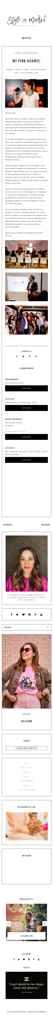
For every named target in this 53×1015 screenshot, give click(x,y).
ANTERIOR (45, 524)
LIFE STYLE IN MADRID (26, 790)
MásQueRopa (11, 379)
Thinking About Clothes (15, 431)
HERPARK (42, 1011)
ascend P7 (10, 69)
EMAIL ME (26, 772)
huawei (26, 69)
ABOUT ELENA (26, 767)
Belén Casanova (13, 419)
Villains (26, 721)
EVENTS (27, 785)
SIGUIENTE (7, 524)
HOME (26, 763)
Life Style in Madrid (39, 69)
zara (36, 73)
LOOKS (26, 776)
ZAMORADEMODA (26, 781)
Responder (26, 388)
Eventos (18, 69)
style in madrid (26, 73)
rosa (17, 73)
